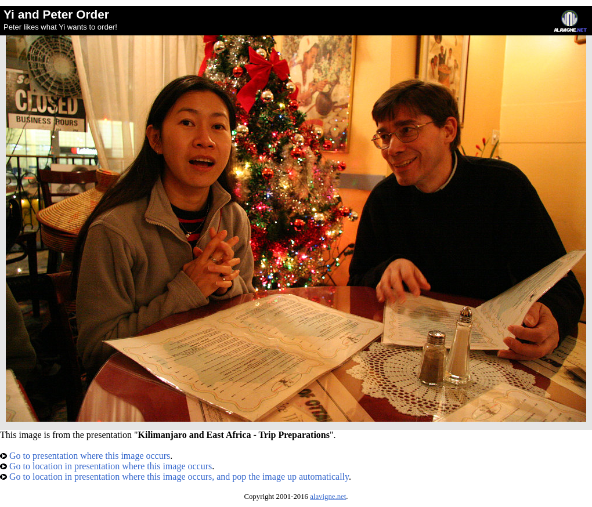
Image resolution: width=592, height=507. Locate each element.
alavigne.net (328, 496)
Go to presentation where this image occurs (85, 456)
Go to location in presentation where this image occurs (106, 466)
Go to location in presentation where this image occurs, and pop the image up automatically (174, 476)
